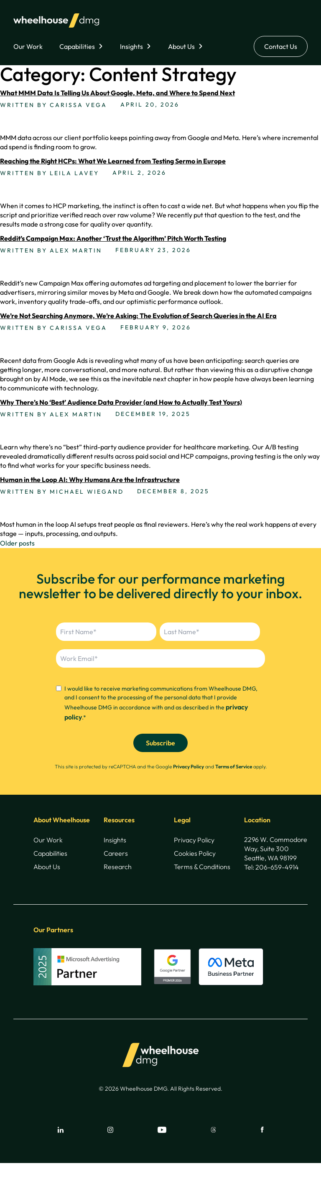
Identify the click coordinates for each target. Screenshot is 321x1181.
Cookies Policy (195, 853)
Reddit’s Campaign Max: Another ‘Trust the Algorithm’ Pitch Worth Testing (113, 238)
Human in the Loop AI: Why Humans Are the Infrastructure (90, 479)
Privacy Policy (188, 766)
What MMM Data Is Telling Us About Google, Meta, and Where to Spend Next (117, 93)
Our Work (28, 46)
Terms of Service (233, 766)
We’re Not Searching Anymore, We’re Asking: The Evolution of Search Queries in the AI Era (138, 315)
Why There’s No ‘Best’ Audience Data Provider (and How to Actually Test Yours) (121, 402)
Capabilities (77, 46)
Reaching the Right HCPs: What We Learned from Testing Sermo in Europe (113, 161)
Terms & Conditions (202, 866)
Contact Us (280, 46)
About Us (181, 46)
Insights (131, 46)
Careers (116, 853)
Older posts (17, 543)
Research (118, 866)
